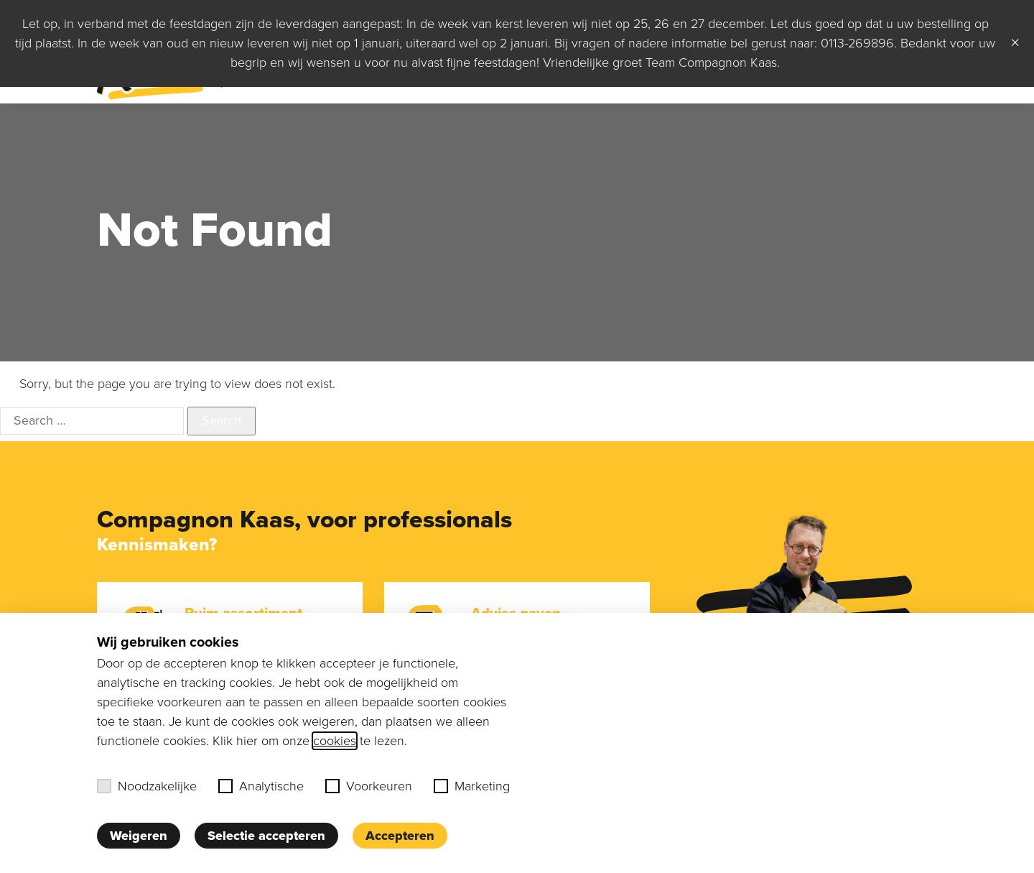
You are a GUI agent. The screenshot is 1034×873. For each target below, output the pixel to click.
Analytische (261, 786)
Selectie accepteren (266, 836)
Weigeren (138, 836)
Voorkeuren (368, 786)
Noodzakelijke (147, 786)
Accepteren (399, 836)
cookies (334, 741)
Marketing (472, 786)
